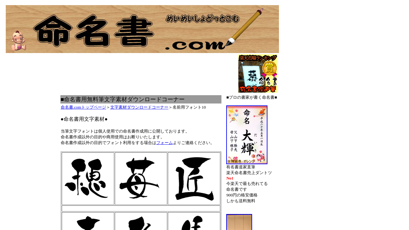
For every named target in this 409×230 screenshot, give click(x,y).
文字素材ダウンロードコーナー (139, 107)
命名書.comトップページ (83, 107)
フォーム (164, 142)
